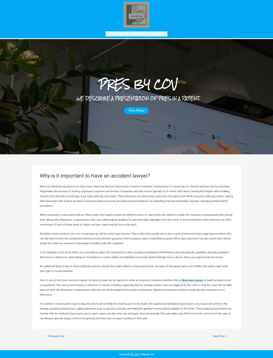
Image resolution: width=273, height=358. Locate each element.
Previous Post (55, 335)
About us (124, 33)
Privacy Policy (157, 33)
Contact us (139, 33)
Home (111, 33)
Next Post (220, 335)
